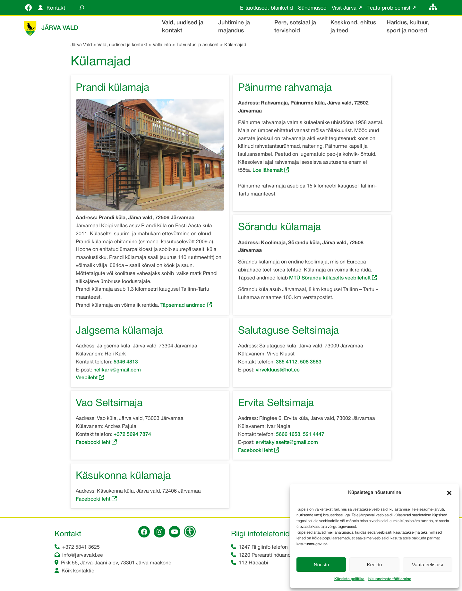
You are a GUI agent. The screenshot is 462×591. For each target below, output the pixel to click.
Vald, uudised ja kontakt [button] (182, 26)
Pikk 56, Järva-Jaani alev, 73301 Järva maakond (116, 564)
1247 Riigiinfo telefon (263, 548)
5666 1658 (288, 435)
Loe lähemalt (267, 171)
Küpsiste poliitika (349, 579)
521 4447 (313, 435)
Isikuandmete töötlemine (389, 579)
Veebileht (87, 378)
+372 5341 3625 (81, 548)
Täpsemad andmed (183, 306)
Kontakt (56, 8)
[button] (449, 493)
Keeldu (374, 564)
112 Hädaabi (253, 564)
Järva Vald (59, 28)
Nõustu (321, 564)
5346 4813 (126, 363)
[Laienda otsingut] (82, 7)
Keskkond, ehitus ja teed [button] (353, 26)
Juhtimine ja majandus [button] (234, 26)
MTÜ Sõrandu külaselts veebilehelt (330, 279)
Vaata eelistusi (427, 564)
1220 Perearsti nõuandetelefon (274, 556)
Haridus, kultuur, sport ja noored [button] (408, 26)
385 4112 (286, 363)
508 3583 (310, 363)
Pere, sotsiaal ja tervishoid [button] (295, 26)
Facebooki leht (93, 443)
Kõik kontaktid (78, 572)
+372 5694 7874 (132, 435)
